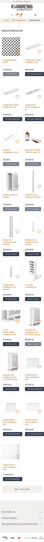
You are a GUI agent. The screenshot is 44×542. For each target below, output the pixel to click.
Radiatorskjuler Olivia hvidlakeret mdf (32, 377)
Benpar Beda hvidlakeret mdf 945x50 (9, 287)
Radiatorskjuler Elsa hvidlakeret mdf (31, 422)
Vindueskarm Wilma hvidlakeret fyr (32, 107)
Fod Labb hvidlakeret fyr (31, 286)
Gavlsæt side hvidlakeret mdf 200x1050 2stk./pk (33, 332)
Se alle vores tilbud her (22, 1)
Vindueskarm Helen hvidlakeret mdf (33, 61)
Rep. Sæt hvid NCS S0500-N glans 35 (32, 151)
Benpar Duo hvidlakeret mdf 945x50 (9, 242)
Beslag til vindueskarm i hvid (10, 151)
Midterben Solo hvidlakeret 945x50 (33, 196)
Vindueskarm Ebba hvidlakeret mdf (10, 106)
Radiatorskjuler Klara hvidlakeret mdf (10, 422)
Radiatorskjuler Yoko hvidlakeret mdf (9, 467)
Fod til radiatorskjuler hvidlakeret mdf (9, 332)
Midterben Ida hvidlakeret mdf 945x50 (31, 242)
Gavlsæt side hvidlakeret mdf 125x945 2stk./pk (10, 377)
